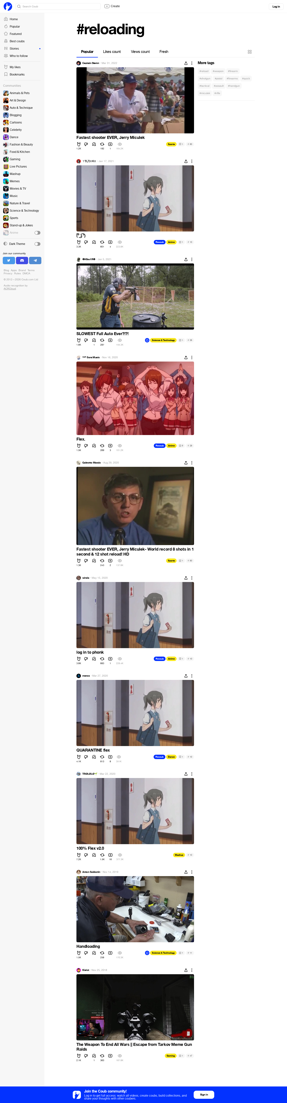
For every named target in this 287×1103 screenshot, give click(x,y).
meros (86, 676)
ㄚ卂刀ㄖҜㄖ (89, 161)
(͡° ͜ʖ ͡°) (81, 235)
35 (190, 340)
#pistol (218, 78)
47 (190, 1055)
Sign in (204, 1094)
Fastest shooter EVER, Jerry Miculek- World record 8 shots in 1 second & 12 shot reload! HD (135, 552)
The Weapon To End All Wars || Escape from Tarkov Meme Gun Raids (134, 1047)
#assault (219, 86)
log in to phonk (90, 652)
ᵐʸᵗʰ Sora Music (91, 357)
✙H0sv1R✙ (88, 259)
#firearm (233, 71)
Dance (171, 756)
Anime (171, 242)
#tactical (204, 86)
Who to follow (16, 56)
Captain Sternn (90, 63)
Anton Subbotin (91, 872)
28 (190, 445)
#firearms (232, 78)
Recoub (160, 242)
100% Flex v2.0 (90, 848)
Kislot (85, 970)
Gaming (171, 1055)
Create (112, 6)
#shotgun (205, 78)
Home (11, 19)
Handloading (88, 946)
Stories (22, 48)
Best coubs (14, 41)
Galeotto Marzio (91, 462)
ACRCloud (10, 288)
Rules (17, 273)
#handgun (234, 86)
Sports (171, 144)
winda (85, 578)
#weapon (218, 71)
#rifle (217, 93)
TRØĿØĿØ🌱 (89, 774)
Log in (276, 6)
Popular (12, 26)
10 (190, 242)
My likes (12, 67)
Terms (31, 270)
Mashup (179, 855)
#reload (204, 71)
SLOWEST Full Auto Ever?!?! (102, 333)
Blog (6, 270)
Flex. (80, 439)
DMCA (26, 273)
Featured (12, 34)
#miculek (205, 93)
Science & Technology (163, 340)
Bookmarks (14, 74)
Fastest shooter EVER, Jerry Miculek (110, 137)
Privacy (8, 273)
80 (190, 144)
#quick (246, 78)
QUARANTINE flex (93, 750)
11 (190, 953)
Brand (22, 270)
